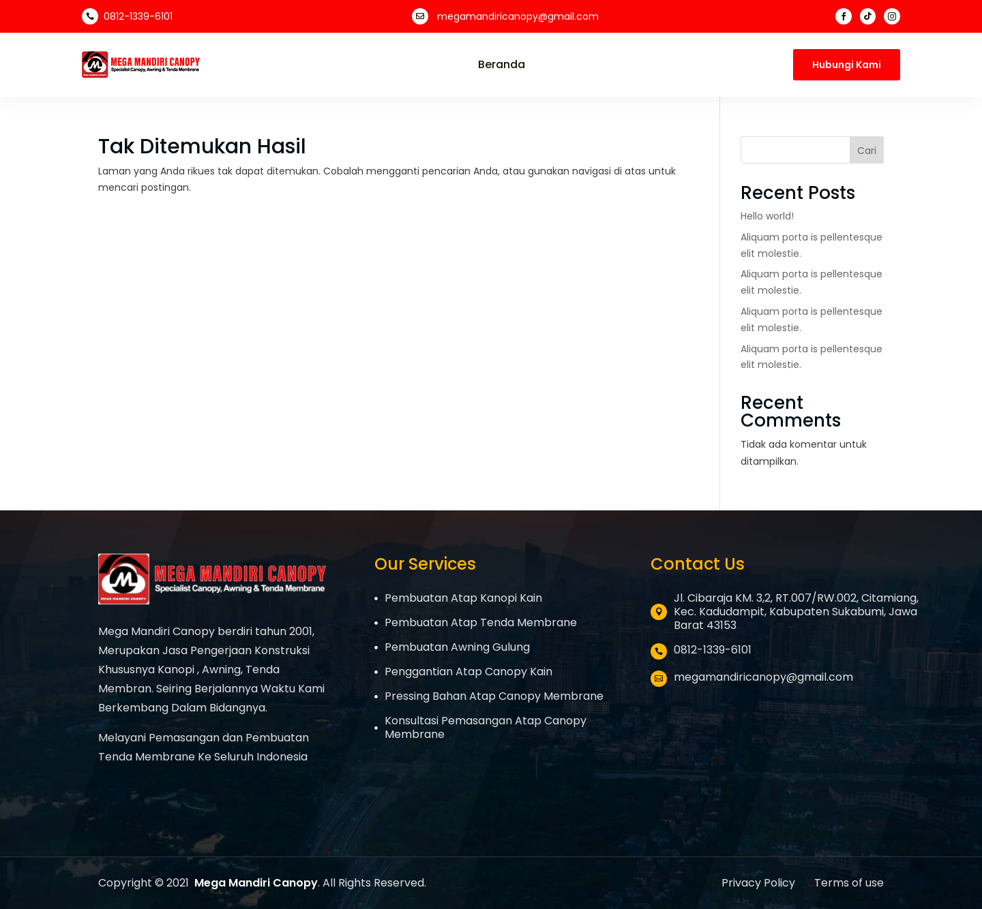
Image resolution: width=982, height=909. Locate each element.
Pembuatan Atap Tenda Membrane (481, 622)
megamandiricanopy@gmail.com (518, 16)
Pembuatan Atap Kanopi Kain (463, 598)
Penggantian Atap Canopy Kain (468, 671)
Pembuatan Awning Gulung (457, 647)
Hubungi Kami (846, 65)
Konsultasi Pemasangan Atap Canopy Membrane (485, 727)
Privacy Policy (759, 883)
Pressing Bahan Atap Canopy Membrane (494, 696)
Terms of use (849, 883)
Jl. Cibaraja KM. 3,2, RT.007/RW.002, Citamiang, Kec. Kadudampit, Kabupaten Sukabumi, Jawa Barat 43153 (796, 611)
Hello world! (767, 216)
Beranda (501, 65)
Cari (866, 150)
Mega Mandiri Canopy (256, 883)
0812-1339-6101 (138, 16)
